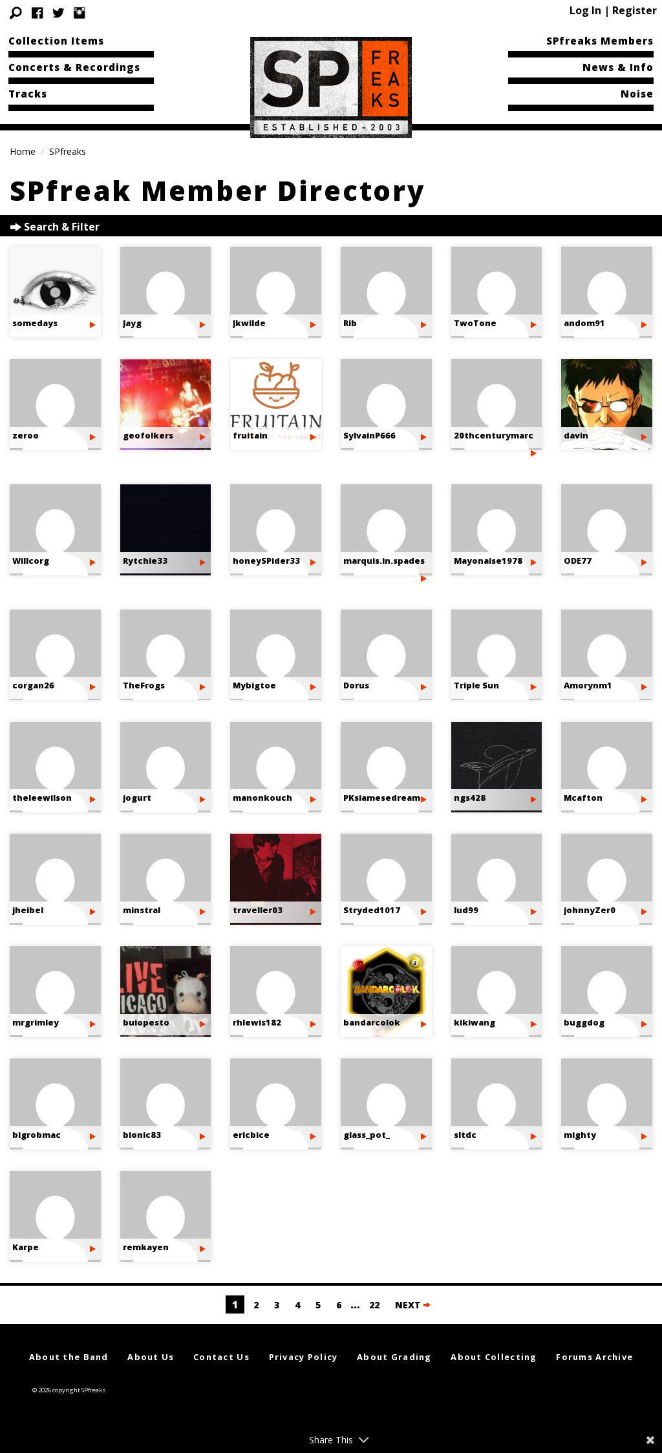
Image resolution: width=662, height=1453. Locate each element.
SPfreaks (67, 151)
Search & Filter (55, 226)
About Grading (394, 1357)
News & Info (618, 67)
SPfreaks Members (600, 40)
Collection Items (56, 40)
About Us (150, 1357)
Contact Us (221, 1357)
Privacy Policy (303, 1357)
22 (374, 1305)
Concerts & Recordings (74, 67)
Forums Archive (594, 1357)
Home (23, 151)
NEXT (413, 1305)
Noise (637, 93)
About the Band (69, 1357)
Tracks (27, 93)
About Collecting (494, 1357)
